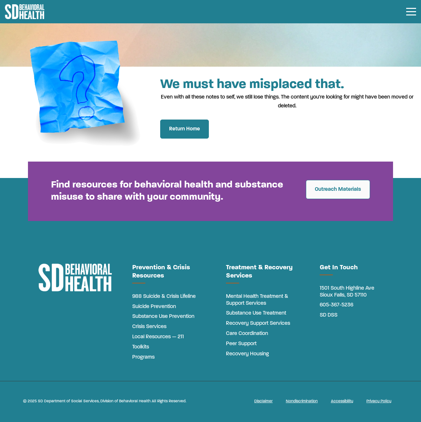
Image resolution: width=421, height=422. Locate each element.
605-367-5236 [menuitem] (336, 305)
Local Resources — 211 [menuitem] (158, 337)
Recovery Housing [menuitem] (247, 354)
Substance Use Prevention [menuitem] (163, 316)
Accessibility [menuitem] (342, 401)
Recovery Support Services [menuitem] (258, 323)
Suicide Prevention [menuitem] (154, 306)
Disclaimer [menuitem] (263, 401)
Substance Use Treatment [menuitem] (256, 313)
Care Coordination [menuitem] (247, 333)
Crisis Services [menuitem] (149, 326)
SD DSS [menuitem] (328, 315)
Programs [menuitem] (143, 357)
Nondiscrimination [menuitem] (302, 401)
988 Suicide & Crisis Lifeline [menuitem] (164, 296)
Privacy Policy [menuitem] (378, 401)
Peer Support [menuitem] (241, 343)
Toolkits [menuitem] (140, 347)
